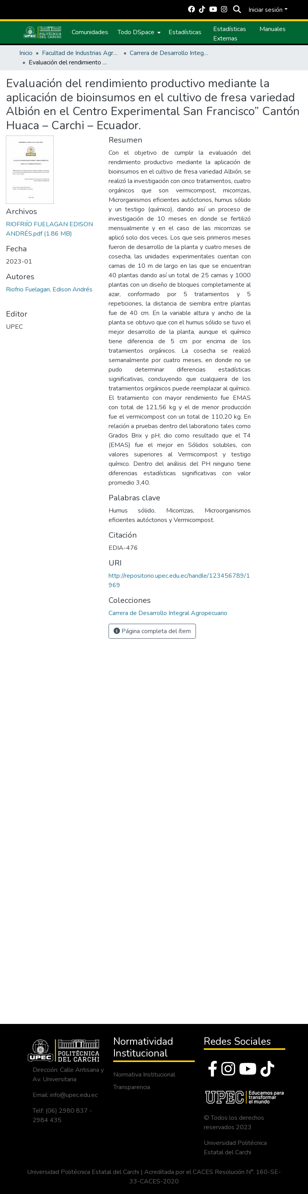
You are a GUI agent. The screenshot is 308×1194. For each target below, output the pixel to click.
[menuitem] (138, 32)
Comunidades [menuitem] (90, 32)
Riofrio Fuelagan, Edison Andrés (49, 289)
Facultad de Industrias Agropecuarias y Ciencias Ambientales (81, 53)
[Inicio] (42, 32)
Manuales (272, 29)
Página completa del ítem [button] (152, 631)
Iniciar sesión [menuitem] (265, 9)
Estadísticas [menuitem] (184, 32)
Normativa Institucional (144, 1074)
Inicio (26, 53)
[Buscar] (237, 10)
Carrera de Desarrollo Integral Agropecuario (169, 53)
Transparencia (131, 1087)
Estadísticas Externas (229, 34)
